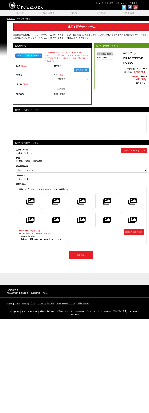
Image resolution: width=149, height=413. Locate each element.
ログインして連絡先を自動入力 (28, 55)
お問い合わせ (83, 303)
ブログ (32, 303)
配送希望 (37, 161)
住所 (59, 75)
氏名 (22, 66)
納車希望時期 (22, 166)
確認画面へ (81, 255)
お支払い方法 (22, 149)
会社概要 (50, 303)
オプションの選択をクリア (133, 150)
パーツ (25, 303)
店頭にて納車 (23, 161)
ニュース (41, 303)
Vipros (45, 293)
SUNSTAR (35, 293)
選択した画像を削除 (133, 232)
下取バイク (21, 175)
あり (27, 179)
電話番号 (20, 94)
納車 (18, 158)
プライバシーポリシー (65, 303)
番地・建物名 (59, 94)
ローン (28, 153)
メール (23, 84)
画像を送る (21, 184)
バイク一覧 (11, 19)
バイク (17, 303)
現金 (19, 153)
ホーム (10, 303)
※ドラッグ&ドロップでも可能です (44, 189)
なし (19, 179)
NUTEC (24, 293)
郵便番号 (58, 66)
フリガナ (20, 75)
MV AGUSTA (12, 293)
